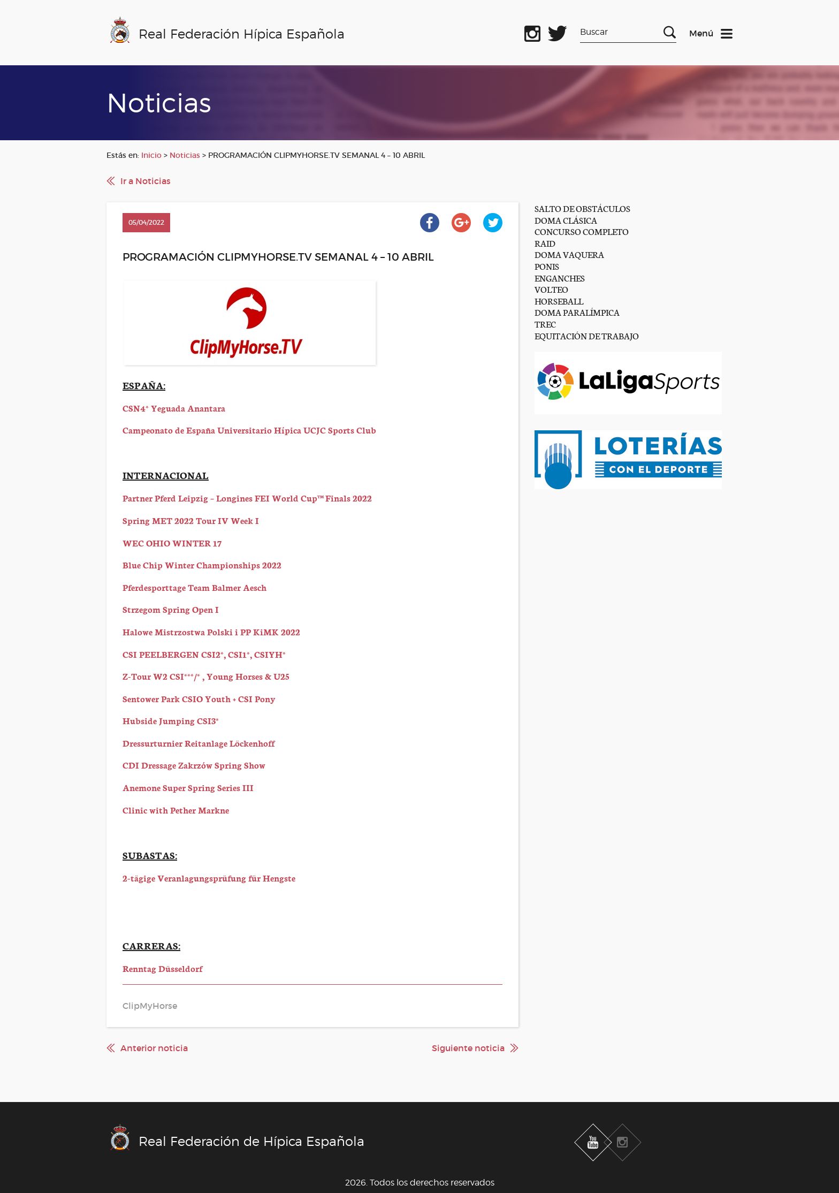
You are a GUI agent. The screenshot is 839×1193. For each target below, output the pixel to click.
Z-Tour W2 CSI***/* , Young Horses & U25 (206, 676)
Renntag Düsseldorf (162, 968)
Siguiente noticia (468, 1048)
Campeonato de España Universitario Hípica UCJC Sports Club (249, 429)
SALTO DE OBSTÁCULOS (582, 208)
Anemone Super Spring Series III (188, 787)
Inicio (151, 155)
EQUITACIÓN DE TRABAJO (587, 335)
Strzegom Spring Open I (171, 609)
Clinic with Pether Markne (176, 809)
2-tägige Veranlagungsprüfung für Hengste (209, 877)
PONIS (547, 266)
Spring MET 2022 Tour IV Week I (191, 520)
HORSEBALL (559, 300)
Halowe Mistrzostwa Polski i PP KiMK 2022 (211, 631)
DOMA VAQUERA (569, 254)
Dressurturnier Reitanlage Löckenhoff (198, 742)
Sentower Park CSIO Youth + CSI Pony (199, 698)
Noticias (185, 155)
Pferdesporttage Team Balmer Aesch (194, 587)
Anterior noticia (154, 1048)
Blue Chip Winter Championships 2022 (202, 564)
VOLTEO (551, 289)
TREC (545, 323)
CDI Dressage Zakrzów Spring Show (194, 764)
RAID (545, 243)
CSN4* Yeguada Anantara (174, 407)
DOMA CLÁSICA (566, 220)
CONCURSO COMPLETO (582, 231)
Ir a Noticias (145, 181)
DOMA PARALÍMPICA (577, 312)
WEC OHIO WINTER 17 (172, 542)
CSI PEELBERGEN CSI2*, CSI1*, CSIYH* (204, 654)
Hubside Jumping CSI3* (171, 720)
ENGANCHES (560, 277)
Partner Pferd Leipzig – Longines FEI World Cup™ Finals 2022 (247, 497)
